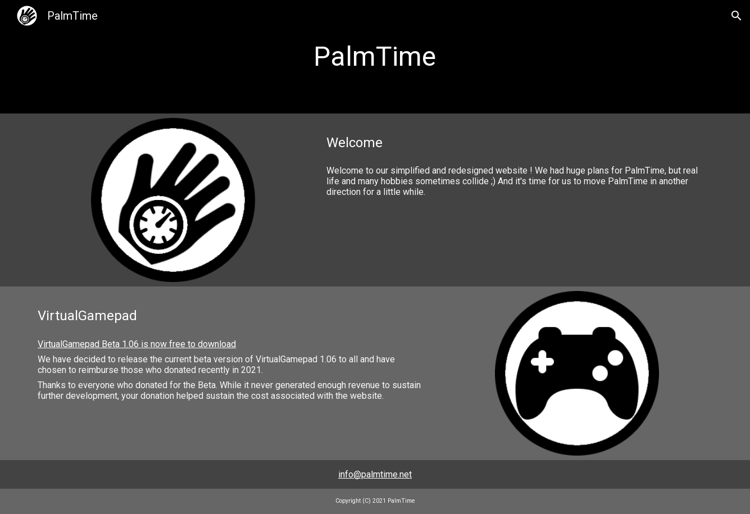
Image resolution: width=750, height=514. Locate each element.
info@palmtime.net (375, 474)
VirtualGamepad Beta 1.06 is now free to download (137, 344)
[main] (375, 57)
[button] (736, 15)
